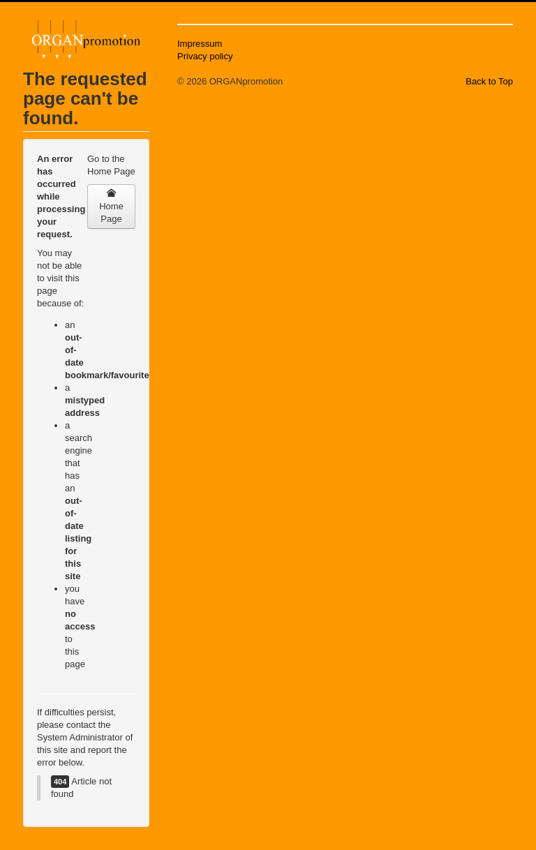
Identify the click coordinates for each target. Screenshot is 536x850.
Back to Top (489, 81)
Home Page (111, 206)
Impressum (199, 43)
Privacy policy (204, 56)
